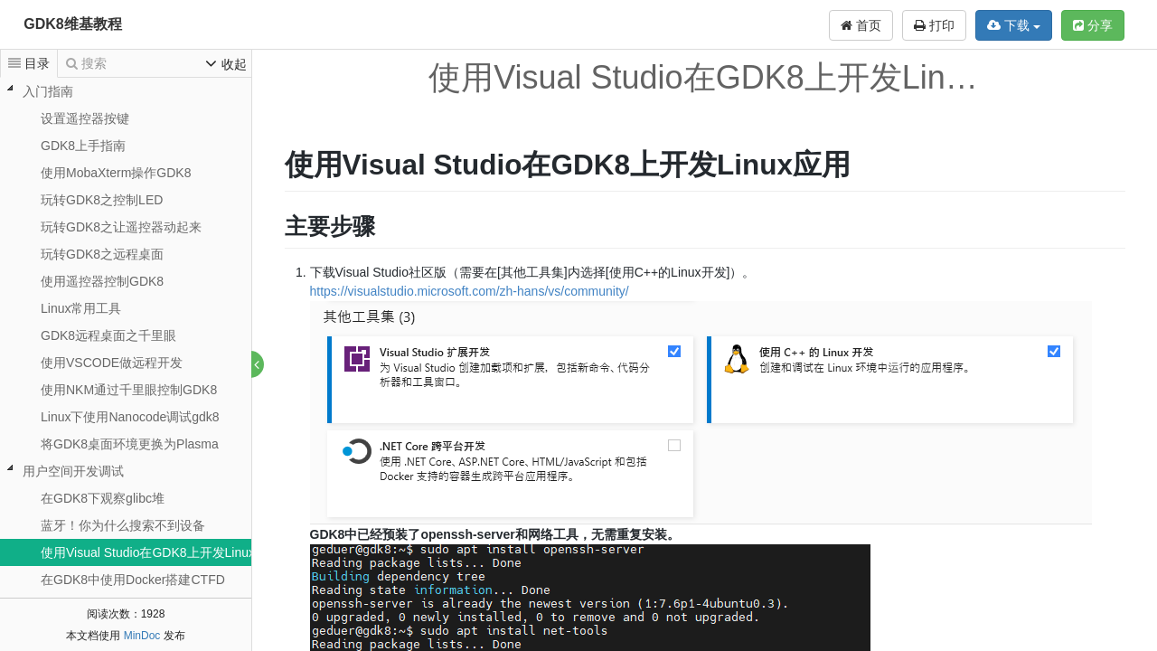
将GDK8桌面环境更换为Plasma (130, 444)
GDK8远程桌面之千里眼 (108, 335)
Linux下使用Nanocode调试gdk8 (130, 417)
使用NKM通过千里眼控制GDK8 (129, 389)
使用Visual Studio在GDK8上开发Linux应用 (160, 552)
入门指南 (48, 91)
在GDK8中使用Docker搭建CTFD (133, 579)
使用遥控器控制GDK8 (102, 281)
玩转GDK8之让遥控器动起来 (121, 227)
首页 (861, 25)
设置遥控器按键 (85, 118)
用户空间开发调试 (73, 471)
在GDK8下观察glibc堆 (103, 498)
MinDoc (142, 635)
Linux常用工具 (81, 308)
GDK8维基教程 (72, 24)
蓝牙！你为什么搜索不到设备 (123, 525)
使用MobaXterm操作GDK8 (116, 172)
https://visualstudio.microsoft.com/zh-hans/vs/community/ (469, 291)
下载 (1013, 25)
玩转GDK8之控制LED (102, 200)
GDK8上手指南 (83, 145)
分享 (1093, 25)
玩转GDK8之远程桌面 (102, 254)
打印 (934, 25)
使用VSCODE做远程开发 (112, 362)
